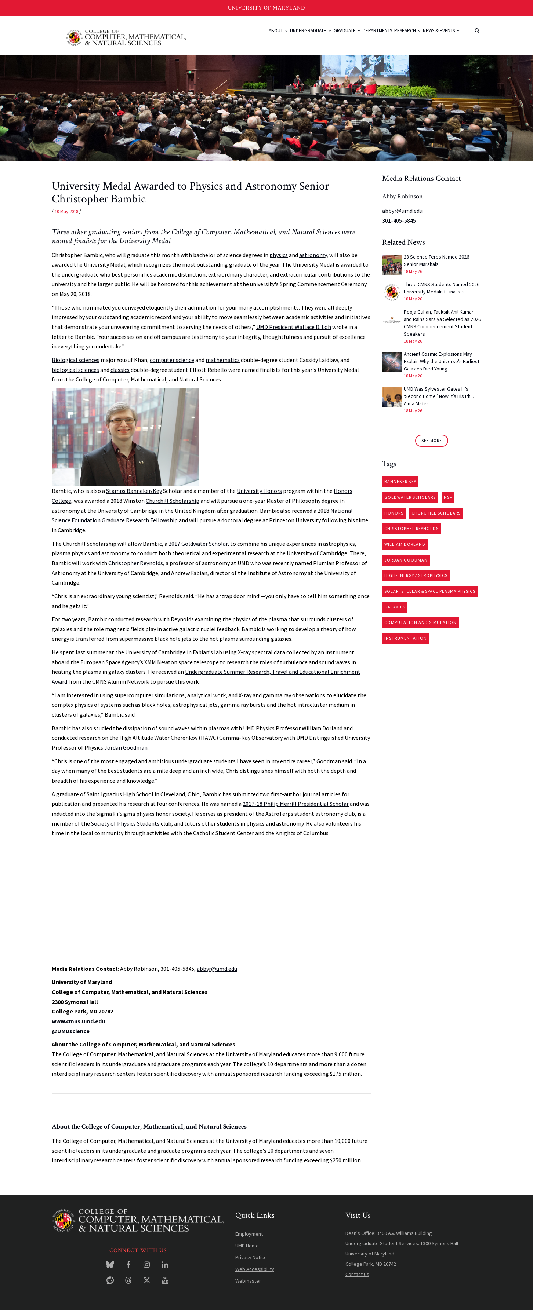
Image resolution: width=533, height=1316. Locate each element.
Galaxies (394, 612)
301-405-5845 (399, 226)
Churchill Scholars (436, 518)
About (243, 37)
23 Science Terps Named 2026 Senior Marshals (436, 266)
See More (431, 446)
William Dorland (404, 550)
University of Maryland (266, 8)
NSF (448, 503)
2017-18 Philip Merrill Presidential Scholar (296, 809)
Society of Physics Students (125, 829)
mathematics (223, 365)
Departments (360, 37)
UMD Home (247, 1251)
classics (120, 375)
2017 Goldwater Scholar (198, 549)
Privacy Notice (251, 1263)
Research (397, 37)
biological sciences (75, 375)
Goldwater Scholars (410, 503)
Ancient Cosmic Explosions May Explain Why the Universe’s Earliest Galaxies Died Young (441, 367)
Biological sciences (75, 365)
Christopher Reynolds (135, 569)
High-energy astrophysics (415, 581)
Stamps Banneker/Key (134, 496)
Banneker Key (400, 487)
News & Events (437, 37)
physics (278, 260)
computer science (172, 365)
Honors (393, 518)
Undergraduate (281, 37)
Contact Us (357, 1279)
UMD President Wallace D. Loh (293, 332)
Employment (249, 1239)
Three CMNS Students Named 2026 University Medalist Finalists (441, 294)
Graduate (324, 37)
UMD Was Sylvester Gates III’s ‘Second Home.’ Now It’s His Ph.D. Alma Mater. (440, 402)
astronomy (313, 260)
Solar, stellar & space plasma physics (429, 597)
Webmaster (248, 1286)
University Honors (259, 496)
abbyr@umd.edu (217, 974)
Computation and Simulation (420, 628)
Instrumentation (405, 644)
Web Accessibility (254, 1274)
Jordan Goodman (126, 753)
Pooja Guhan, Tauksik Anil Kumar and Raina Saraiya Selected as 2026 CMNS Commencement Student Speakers (442, 328)
